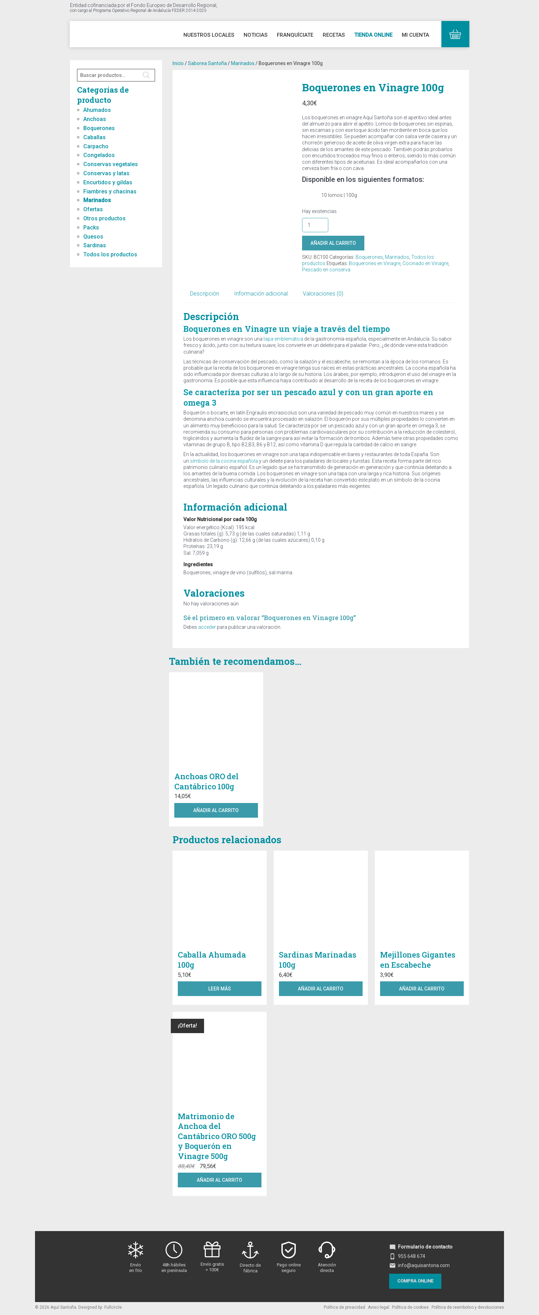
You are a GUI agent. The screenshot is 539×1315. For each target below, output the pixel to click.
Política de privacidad (344, 1307)
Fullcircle (113, 1307)
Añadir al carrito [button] (216, 810)
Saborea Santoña (207, 63)
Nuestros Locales (208, 35)
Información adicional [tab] (261, 293)
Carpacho (95, 146)
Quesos (93, 236)
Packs (91, 227)
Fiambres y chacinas (109, 191)
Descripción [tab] (204, 293)
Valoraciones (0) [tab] (323, 293)
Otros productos (104, 218)
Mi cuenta (415, 35)
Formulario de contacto (421, 1247)
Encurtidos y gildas (107, 182)
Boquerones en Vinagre (374, 263)
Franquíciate (295, 35)
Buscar (146, 75)
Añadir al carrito (333, 243)
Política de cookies (410, 1307)
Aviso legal (378, 1307)
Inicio (178, 63)
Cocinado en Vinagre (425, 263)
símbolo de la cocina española (224, 461)
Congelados (99, 155)
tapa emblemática (283, 339)
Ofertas (93, 209)
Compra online (415, 1281)
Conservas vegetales (110, 164)
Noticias (255, 35)
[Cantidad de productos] (315, 225)
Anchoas (94, 119)
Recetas (334, 35)
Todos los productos (110, 254)
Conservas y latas (106, 173)
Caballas (94, 137)
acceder (207, 627)
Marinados (97, 200)
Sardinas (94, 245)
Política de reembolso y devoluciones (468, 1307)
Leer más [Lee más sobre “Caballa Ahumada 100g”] (219, 988)
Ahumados (97, 110)
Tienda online (373, 35)
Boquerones (99, 128)
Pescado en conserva (326, 269)
